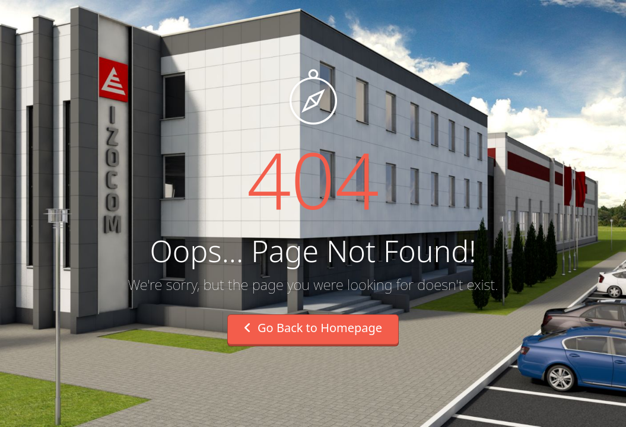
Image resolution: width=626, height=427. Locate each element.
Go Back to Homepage (313, 328)
